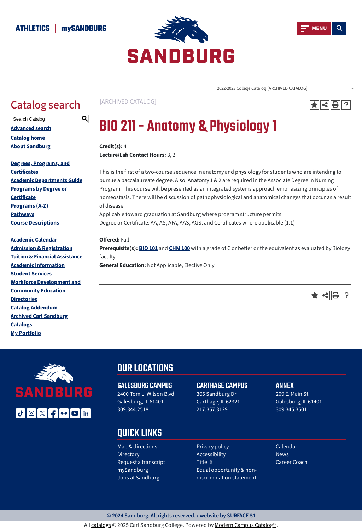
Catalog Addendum (34, 308)
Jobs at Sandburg (138, 478)
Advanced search (31, 128)
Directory (128, 454)
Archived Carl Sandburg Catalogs (39, 320)
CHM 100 (179, 248)
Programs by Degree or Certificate (39, 193)
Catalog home (28, 138)
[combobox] (285, 88)
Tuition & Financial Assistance (46, 257)
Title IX (204, 462)
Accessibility (211, 454)
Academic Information (38, 265)
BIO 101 (148, 248)
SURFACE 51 (241, 515)
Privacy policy (213, 446)
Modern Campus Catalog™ (245, 525)
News (282, 454)
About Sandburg (31, 146)
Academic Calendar (34, 240)
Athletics (33, 29)
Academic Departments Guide (46, 180)
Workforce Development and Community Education (46, 286)
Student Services (31, 274)
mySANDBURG (83, 29)
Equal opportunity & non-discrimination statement (227, 474)
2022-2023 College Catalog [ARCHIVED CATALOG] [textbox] (262, 88)
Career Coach (292, 462)
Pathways (22, 214)
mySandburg (132, 470)
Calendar (286, 446)
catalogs (101, 525)
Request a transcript (141, 462)
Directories (24, 299)
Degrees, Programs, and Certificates (40, 167)
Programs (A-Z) (29, 206)
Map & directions (137, 446)
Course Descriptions (35, 223)
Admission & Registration (41, 248)
